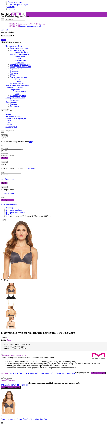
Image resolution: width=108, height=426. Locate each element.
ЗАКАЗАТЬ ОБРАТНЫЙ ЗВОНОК (14, 385)
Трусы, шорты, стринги (19, 77)
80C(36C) (41, 373)
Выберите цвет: (7, 378)
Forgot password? (7, 179)
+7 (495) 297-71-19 (13, 24)
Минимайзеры (20, 56)
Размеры (10, 7)
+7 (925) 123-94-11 (13, 26)
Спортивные (19, 63)
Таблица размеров (98, 373)
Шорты (17, 79)
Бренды (8, 120)
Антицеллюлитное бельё (15, 98)
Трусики (13, 104)
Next (6, 280)
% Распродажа (11, 127)
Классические (20, 61)
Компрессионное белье (14, 87)
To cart (3, 40)
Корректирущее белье (14, 46)
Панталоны (14, 71)
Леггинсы (14, 73)
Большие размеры (17, 50)
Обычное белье (11, 102)
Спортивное (15, 89)
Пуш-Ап (18, 58)
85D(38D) (71, 373)
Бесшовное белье (17, 83)
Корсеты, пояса (16, 69)
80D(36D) (49, 373)
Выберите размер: (90, 373)
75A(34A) (5, 373)
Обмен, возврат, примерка (17, 4)
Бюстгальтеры (20, 92)
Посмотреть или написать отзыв (13, 356)
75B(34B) (12, 373)
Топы (17, 94)
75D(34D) (27, 373)
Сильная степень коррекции (21, 48)
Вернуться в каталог (9, 204)
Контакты (10, 9)
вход (31, 142)
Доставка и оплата (14, 2)
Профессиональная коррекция (17, 85)
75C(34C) (19, 373)
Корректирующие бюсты (20, 54)
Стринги (18, 81)
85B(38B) (56, 373)
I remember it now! (8, 193)
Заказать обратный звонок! (30, 26)
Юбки (12, 75)
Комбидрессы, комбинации (20, 67)
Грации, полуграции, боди (20, 65)
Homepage (9, 208)
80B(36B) (34, 373)
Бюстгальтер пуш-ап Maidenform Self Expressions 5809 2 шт (24, 419)
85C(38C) (64, 373)
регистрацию (30, 168)
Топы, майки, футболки (19, 52)
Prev (2, 280)
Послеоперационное (18, 96)
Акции (8, 114)
